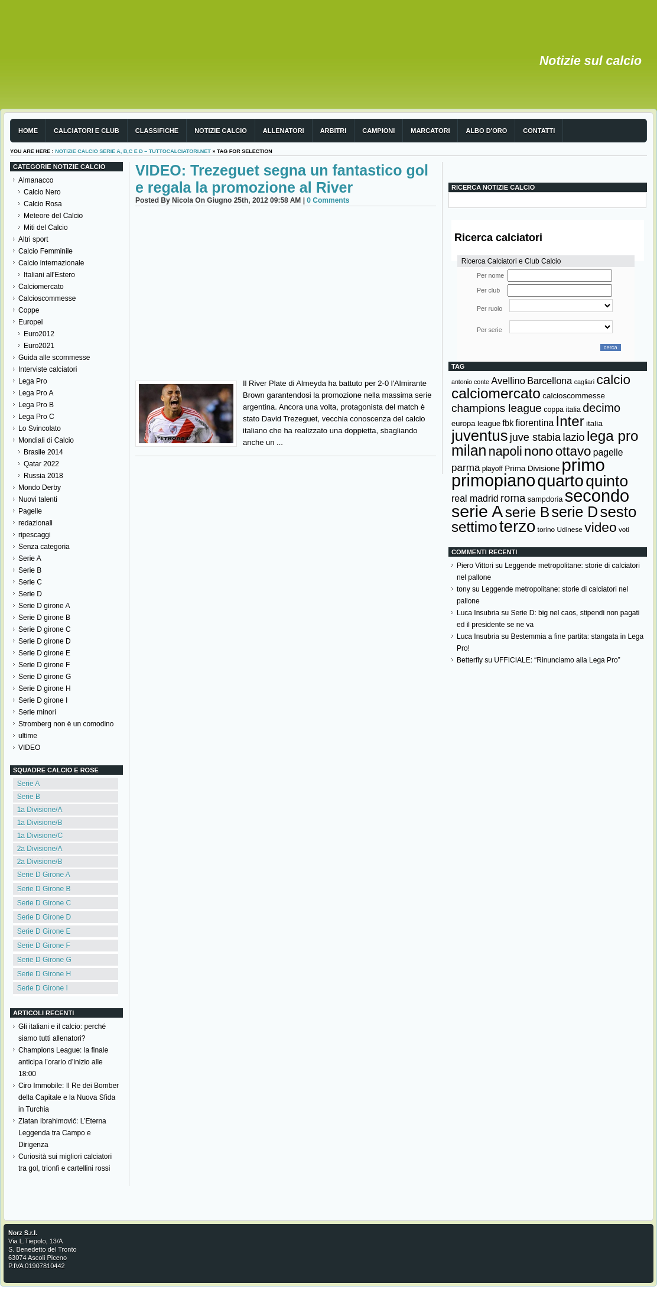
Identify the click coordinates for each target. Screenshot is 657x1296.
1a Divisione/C (40, 835)
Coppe (28, 310)
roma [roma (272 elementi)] (512, 498)
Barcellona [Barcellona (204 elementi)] (549, 380)
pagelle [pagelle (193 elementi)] (608, 452)
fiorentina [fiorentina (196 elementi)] (534, 423)
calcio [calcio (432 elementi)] (613, 379)
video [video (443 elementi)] (600, 527)
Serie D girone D (44, 641)
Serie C (30, 582)
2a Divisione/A (40, 848)
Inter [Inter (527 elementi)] (569, 421)
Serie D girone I (42, 700)
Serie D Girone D (44, 917)
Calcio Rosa (43, 204)
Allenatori (283, 130)
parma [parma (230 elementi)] (465, 467)
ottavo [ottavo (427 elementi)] (573, 451)
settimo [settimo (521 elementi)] (474, 527)
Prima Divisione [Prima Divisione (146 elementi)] (532, 468)
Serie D (30, 594)
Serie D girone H (44, 688)
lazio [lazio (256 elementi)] (573, 437)
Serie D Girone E (44, 931)
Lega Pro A (35, 393)
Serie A (29, 558)
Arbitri (333, 130)
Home (28, 130)
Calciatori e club (86, 130)
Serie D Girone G (44, 960)
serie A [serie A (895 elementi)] (477, 511)
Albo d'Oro (486, 130)
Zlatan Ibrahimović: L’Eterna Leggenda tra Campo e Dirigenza (62, 1133)
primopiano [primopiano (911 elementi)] (493, 480)
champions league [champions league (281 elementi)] (496, 408)
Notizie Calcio (220, 130)
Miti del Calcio (46, 227)
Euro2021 (39, 346)
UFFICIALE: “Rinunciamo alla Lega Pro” (557, 660)
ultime (27, 736)
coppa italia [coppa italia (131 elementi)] (562, 409)
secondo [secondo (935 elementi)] (597, 495)
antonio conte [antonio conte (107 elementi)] (470, 381)
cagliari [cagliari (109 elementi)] (584, 381)
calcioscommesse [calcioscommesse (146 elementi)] (573, 395)
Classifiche (156, 130)
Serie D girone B (44, 617)
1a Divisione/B (40, 822)
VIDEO (29, 747)
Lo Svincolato (39, 428)
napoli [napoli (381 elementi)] (505, 451)
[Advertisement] (285, 295)
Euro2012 (39, 334)
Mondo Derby (39, 487)
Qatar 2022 (41, 464)
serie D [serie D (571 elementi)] (575, 512)
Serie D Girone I (42, 988)
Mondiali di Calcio (46, 440)
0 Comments (328, 200)
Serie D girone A (44, 606)
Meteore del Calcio (53, 216)
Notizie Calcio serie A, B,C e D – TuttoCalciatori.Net (133, 151)
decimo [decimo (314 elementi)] (601, 407)
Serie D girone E (44, 653)
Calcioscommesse (47, 298)
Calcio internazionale (51, 263)
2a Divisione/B (40, 861)
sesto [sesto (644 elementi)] (618, 512)
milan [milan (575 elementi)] (468, 450)
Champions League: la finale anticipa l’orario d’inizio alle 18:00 (63, 1062)
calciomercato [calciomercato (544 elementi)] (496, 393)
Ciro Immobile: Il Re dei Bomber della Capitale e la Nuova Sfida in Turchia (68, 1097)
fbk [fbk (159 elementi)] (507, 423)
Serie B (29, 570)
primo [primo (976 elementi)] (583, 465)
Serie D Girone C (44, 903)
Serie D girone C (44, 629)
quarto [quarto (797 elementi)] (561, 481)
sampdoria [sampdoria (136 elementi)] (545, 499)
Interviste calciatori (47, 369)
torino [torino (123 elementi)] (546, 529)
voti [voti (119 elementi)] (624, 529)
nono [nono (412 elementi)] (538, 451)
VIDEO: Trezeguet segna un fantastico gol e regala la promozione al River (281, 179)
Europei (30, 322)
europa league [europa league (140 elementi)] (475, 423)
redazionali (35, 523)
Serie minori (37, 712)
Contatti (539, 130)
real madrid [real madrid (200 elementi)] (475, 498)
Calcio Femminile (45, 251)
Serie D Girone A (43, 875)
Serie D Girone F (43, 945)
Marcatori (430, 130)
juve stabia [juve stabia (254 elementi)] (535, 437)
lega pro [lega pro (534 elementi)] (613, 436)
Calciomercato (41, 286)
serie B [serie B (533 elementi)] (527, 512)
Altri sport (33, 239)
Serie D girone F (44, 665)
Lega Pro (32, 381)
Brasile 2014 (43, 452)
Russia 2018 (43, 476)
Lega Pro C (36, 416)
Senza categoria (44, 547)
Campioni (378, 130)
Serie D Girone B (44, 889)
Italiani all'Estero (49, 275)
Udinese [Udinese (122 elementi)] (570, 529)
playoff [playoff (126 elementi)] (492, 469)
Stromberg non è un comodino (65, 724)
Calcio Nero (42, 192)
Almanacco (35, 180)
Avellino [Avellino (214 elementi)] (508, 380)
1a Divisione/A (40, 809)
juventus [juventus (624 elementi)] (479, 435)
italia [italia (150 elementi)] (594, 423)
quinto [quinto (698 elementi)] (607, 481)
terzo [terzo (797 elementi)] (517, 526)
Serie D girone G (44, 677)
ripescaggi (34, 535)
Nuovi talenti (37, 499)
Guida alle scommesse (54, 357)
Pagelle (30, 511)
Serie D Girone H (44, 974)
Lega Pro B (36, 405)
